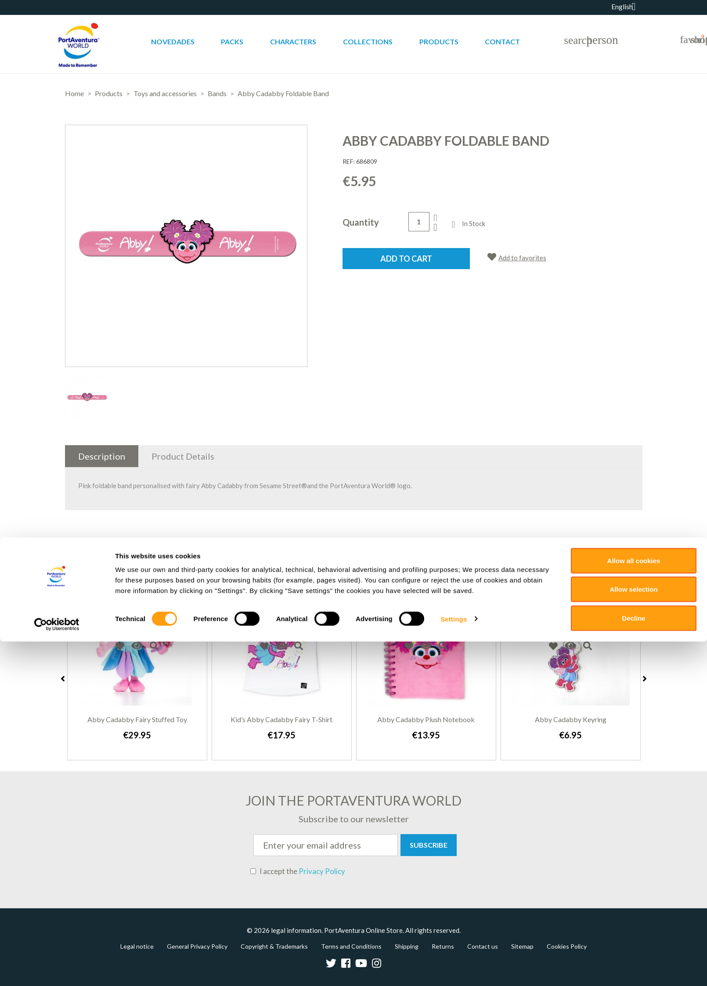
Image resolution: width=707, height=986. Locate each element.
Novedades (173, 41)
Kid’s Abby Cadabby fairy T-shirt (281, 719)
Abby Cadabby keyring (570, 719)
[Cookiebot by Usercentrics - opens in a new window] (56, 968)
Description (101, 456)
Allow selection (633, 934)
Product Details (183, 456)
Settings (453, 963)
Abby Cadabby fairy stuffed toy (137, 719)
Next (644, 678)
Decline (633, 962)
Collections (368, 41)
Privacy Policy (322, 871)
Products (438, 41)
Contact (502, 41)
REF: (349, 161)
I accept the (297, 871)
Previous (62, 678)
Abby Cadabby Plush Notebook (426, 719)
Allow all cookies (633, 905)
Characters (293, 41)
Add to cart (406, 258)
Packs (232, 41)
